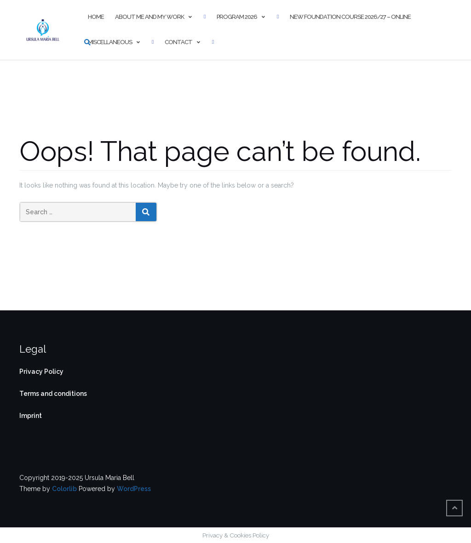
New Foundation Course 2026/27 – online (350, 16)
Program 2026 (237, 16)
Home (96, 16)
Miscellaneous (110, 42)
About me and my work (149, 16)
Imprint (30, 415)
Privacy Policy (41, 371)
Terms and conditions (53, 393)
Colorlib (64, 488)
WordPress (134, 488)
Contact (178, 42)
